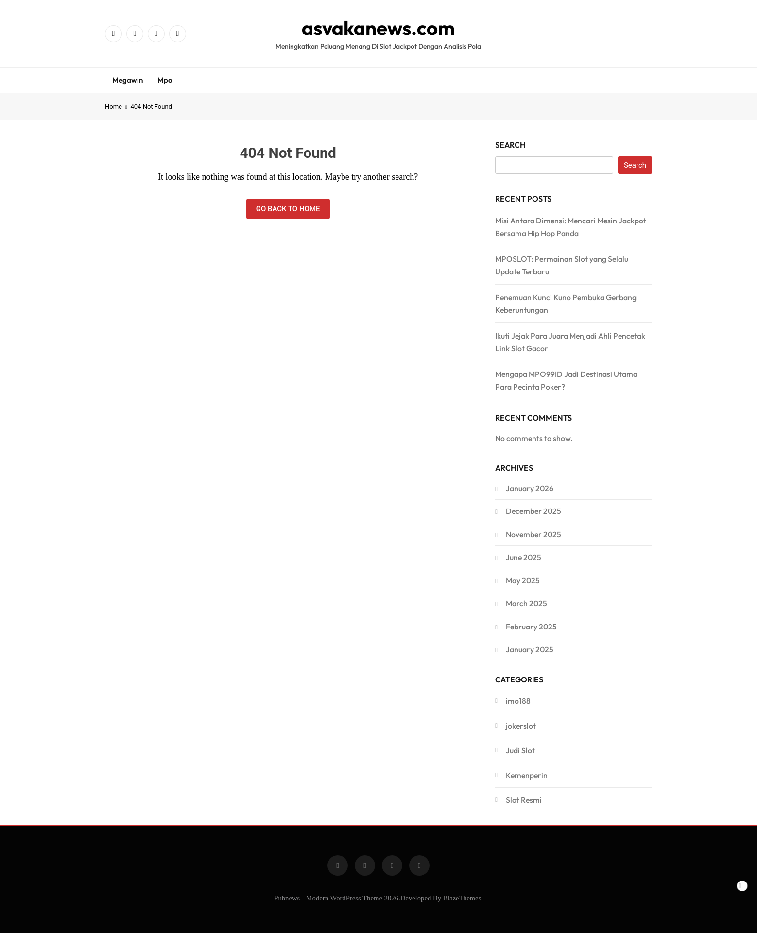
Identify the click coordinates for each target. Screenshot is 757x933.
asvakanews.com (378, 28)
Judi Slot (520, 750)
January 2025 (529, 649)
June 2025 (523, 557)
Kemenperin (527, 775)
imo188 (518, 701)
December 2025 (533, 511)
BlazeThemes (462, 898)
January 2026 (529, 488)
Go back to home (288, 208)
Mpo (164, 80)
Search (510, 145)
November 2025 (533, 534)
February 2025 (531, 626)
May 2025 (523, 580)
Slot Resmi (524, 800)
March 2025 (526, 603)
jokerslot (521, 725)
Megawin (127, 80)
